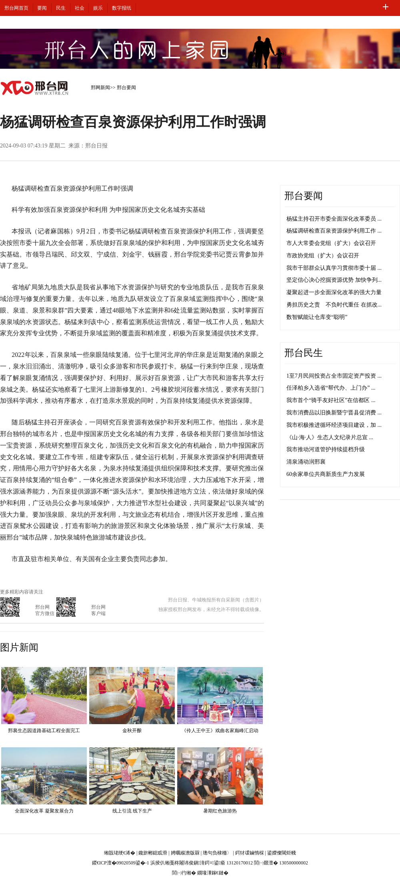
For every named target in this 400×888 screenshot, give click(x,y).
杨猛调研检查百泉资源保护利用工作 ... (334, 231)
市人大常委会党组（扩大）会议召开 (331, 243)
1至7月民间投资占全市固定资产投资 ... (334, 376)
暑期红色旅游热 (220, 811)
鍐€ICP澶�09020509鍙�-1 (120, 863)
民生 (61, 8)
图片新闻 (19, 647)
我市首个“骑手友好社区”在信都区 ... (330, 400)
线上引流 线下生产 (132, 811)
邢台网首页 (16, 8)
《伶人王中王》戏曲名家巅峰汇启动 (220, 730)
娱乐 (98, 8)
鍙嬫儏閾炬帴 (281, 853)
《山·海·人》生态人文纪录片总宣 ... (329, 437)
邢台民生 (303, 353)
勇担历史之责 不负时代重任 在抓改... (334, 305)
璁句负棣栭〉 (217, 853)
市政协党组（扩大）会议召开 (322, 256)
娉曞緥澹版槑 (185, 853)
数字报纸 (121, 8)
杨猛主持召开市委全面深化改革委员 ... (334, 219)
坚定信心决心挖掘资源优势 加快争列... (334, 280)
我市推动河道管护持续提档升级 (325, 449)
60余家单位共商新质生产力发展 (325, 474)
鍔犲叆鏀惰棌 (249, 853)
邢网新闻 (100, 87)
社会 (79, 8)
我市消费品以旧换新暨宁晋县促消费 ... (334, 413)
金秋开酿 (132, 730)
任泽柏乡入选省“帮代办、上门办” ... (330, 388)
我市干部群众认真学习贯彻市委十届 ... (334, 268)
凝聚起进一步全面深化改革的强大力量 (334, 292)
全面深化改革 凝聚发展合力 (44, 811)
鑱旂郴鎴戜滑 (152, 853)
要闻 (42, 8)
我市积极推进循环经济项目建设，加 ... (334, 425)
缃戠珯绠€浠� (119, 853)
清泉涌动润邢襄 (306, 462)
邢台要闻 (126, 87)
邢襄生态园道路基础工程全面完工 (44, 730)
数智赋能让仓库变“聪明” (316, 317)
